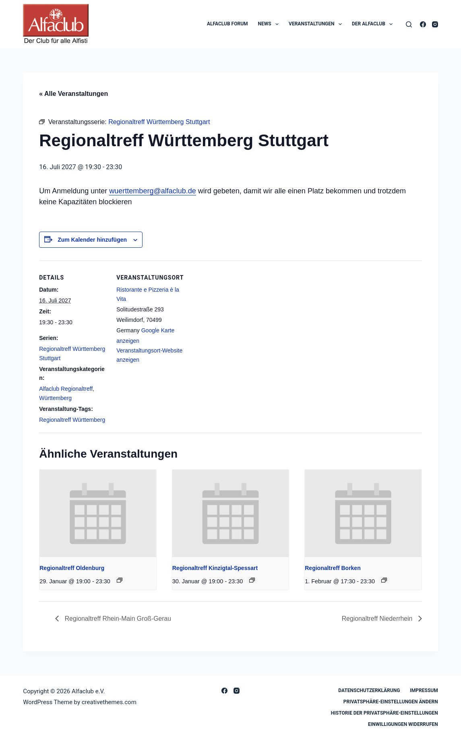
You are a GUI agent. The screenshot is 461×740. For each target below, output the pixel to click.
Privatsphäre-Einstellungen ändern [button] (390, 702)
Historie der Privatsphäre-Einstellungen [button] (384, 713)
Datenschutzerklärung (369, 690)
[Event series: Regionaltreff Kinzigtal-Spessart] (252, 580)
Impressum (424, 690)
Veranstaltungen (317, 24)
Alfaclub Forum (227, 24)
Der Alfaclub (374, 24)
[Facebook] (423, 24)
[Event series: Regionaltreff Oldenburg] (119, 580)
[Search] (409, 24)
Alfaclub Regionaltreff (66, 389)
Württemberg (55, 398)
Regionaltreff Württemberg (72, 420)
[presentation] (97, 513)
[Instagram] (435, 24)
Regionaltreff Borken (332, 568)
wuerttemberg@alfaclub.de (152, 191)
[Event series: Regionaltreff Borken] (384, 580)
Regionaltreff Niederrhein (377, 618)
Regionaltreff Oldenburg (71, 568)
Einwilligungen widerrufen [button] (403, 724)
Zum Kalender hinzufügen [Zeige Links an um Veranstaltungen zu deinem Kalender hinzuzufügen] (92, 239)
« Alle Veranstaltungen (73, 93)
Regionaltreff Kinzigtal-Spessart (215, 568)
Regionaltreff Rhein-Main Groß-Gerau (117, 618)
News (270, 24)
